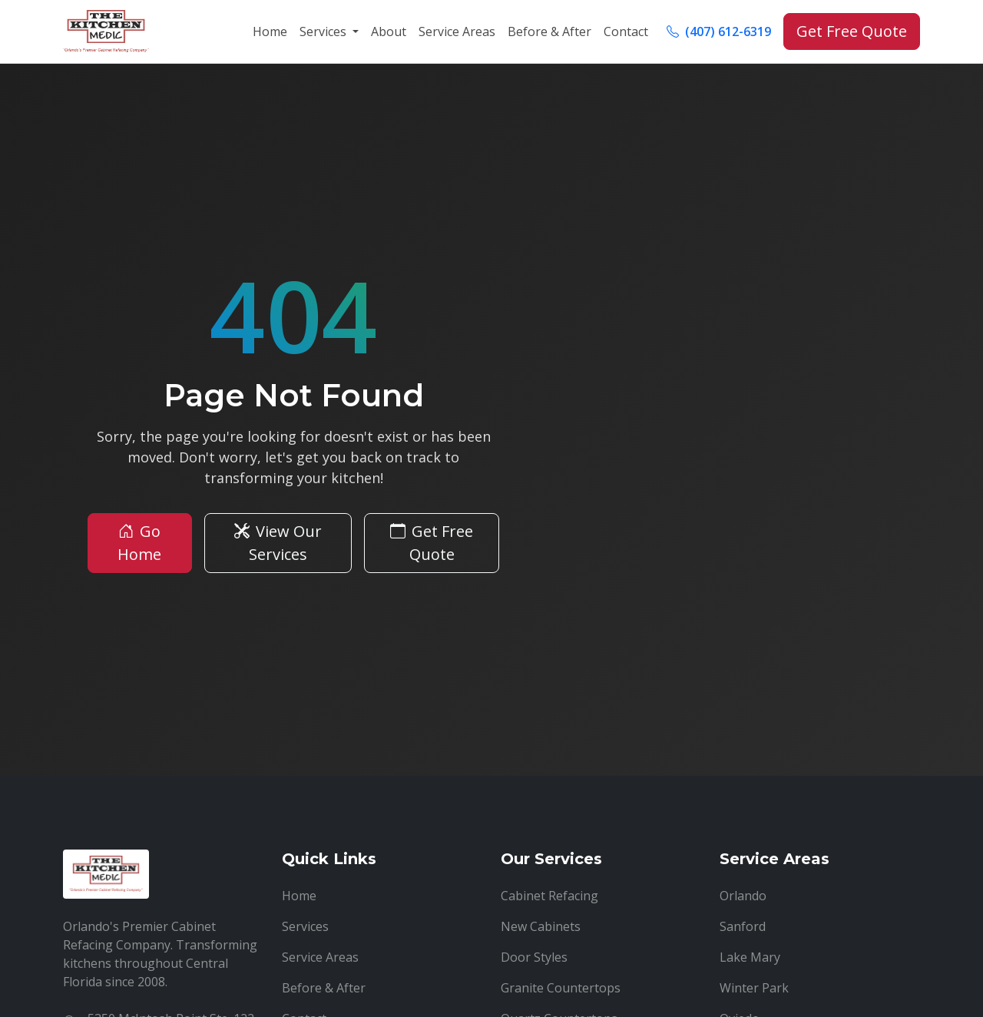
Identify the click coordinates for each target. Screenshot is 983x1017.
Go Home (139, 543)
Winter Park (754, 987)
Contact (626, 31)
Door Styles (534, 957)
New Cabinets (541, 926)
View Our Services (278, 543)
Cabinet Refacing (549, 895)
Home (270, 31)
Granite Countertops (561, 987)
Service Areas (457, 31)
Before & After (549, 31)
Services (305, 926)
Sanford (743, 926)
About (388, 31)
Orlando (743, 895)
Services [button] (324, 31)
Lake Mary (750, 957)
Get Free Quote (851, 31)
